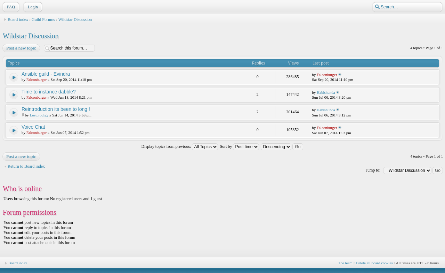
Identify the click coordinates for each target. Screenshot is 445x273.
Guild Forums (43, 19)
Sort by (239, 146)
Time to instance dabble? (49, 91)
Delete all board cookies (374, 263)
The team (345, 263)
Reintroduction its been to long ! (56, 109)
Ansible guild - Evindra (46, 74)
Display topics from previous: (179, 146)
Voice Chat (33, 127)
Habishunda (326, 92)
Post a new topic (21, 48)
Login (32, 7)
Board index (18, 19)
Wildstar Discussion (75, 19)
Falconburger (36, 79)
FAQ (10, 7)
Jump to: (373, 170)
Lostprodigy (39, 115)
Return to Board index (26, 166)
